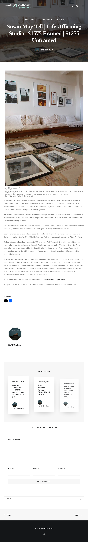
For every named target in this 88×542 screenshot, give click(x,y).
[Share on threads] (38, 427)
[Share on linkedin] (44, 427)
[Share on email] (56, 427)
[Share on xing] (53, 427)
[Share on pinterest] (41, 427)
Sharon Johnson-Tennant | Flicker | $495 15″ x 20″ (44, 391)
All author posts (18, 351)
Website (61, 468)
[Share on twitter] (35, 427)
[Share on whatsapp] (47, 427)
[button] (82, 6)
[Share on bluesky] (50, 427)
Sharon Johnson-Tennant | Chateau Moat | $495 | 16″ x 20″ (18, 391)
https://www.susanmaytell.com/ (53, 279)
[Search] (72, 6)
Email (36, 468)
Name (11, 468)
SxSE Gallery (48, 50)
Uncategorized (46, 20)
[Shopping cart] (76, 6)
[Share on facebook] (32, 427)
